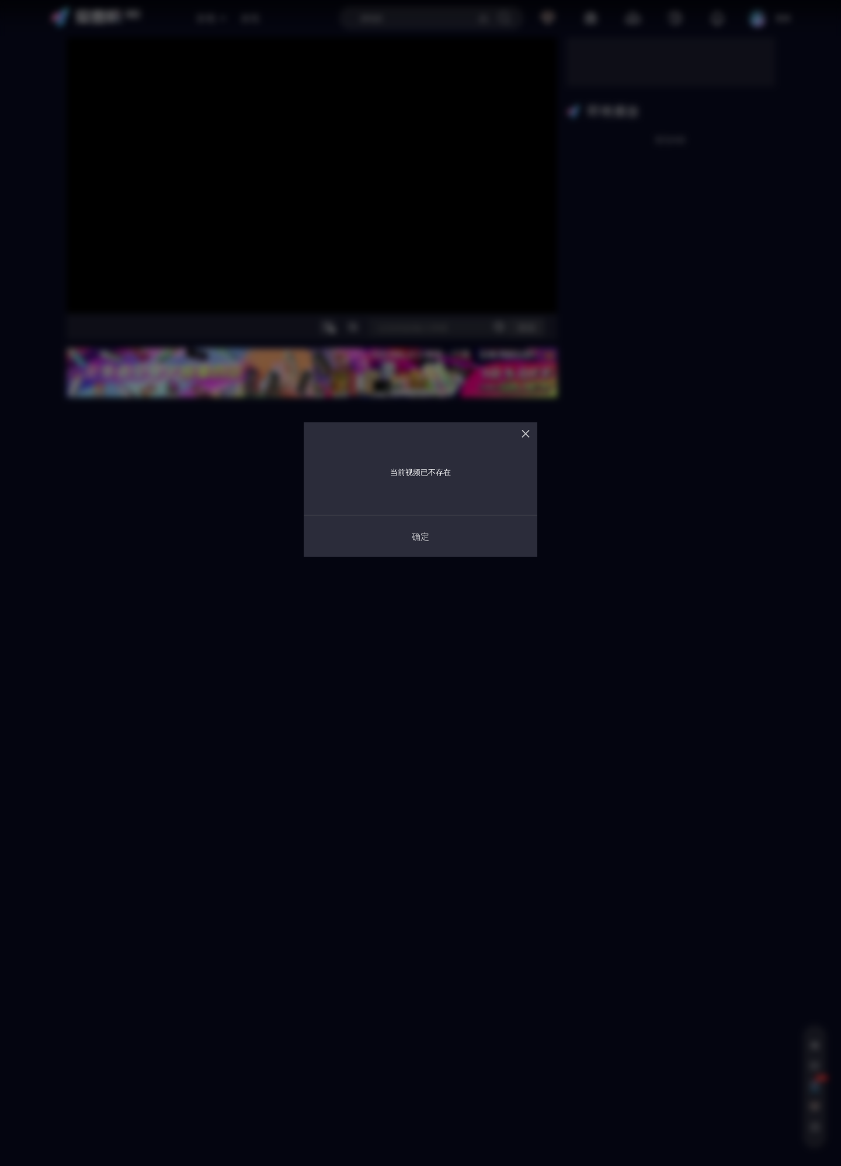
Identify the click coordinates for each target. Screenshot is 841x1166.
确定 (420, 536)
